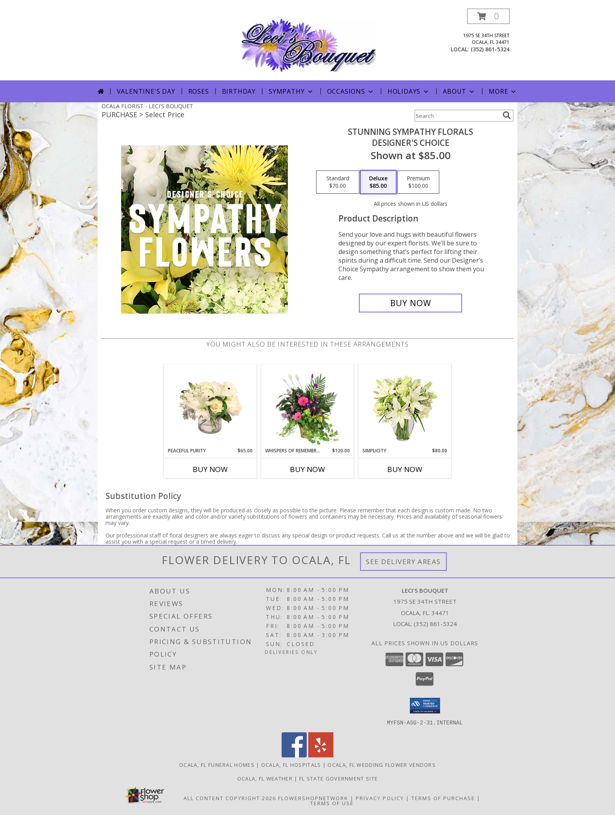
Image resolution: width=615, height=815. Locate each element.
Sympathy (291, 91)
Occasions (351, 91)
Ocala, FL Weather (265, 778)
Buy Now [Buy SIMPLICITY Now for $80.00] (404, 469)
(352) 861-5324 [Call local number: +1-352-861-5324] (490, 49)
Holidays (409, 91)
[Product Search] (457, 115)
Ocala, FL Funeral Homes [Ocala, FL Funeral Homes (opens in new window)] (217, 764)
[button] (488, 16)
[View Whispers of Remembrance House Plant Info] (307, 405)
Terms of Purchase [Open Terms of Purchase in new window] (443, 797)
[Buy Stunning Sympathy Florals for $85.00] (410, 303)
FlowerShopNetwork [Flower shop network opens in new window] (313, 797)
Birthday (239, 91)
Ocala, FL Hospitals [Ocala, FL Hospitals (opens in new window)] (291, 764)
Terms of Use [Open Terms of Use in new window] (332, 802)
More (503, 91)
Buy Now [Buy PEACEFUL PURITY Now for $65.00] (210, 469)
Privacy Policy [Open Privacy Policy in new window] (380, 797)
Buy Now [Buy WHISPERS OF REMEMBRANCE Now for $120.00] (307, 469)
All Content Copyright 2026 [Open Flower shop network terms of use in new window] (230, 797)
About (459, 91)
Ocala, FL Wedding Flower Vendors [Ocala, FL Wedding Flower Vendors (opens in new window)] (382, 764)
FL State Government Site (338, 778)
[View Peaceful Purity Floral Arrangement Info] (210, 405)
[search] (506, 115)
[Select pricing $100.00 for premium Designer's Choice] (418, 182)
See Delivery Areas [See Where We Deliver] (403, 561)
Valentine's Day (146, 91)
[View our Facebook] (294, 755)
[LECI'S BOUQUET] (308, 44)
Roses (198, 91)
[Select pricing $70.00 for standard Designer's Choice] (338, 182)
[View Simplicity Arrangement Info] (405, 406)
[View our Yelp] (320, 755)
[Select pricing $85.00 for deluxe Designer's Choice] (378, 182)
